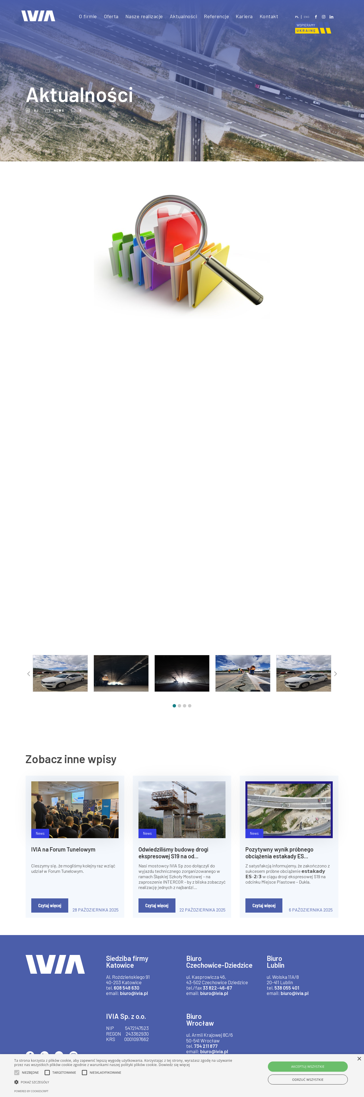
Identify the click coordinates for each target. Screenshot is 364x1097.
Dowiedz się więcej (174, 1064)
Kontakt (269, 16)
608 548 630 (127, 993)
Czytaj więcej (49, 910)
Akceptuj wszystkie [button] (307, 1066)
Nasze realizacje (141, 16)
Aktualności (182, 16)
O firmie (82, 16)
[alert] (182, 1075)
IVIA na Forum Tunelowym (65, 854)
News (59, 110)
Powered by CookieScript (31, 1091)
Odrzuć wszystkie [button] (307, 1079)
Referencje (215, 16)
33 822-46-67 (216, 999)
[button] (174, 711)
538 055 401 (287, 993)
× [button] (359, 1059)
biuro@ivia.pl (135, 998)
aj (36, 110)
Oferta (106, 16)
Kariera (244, 16)
